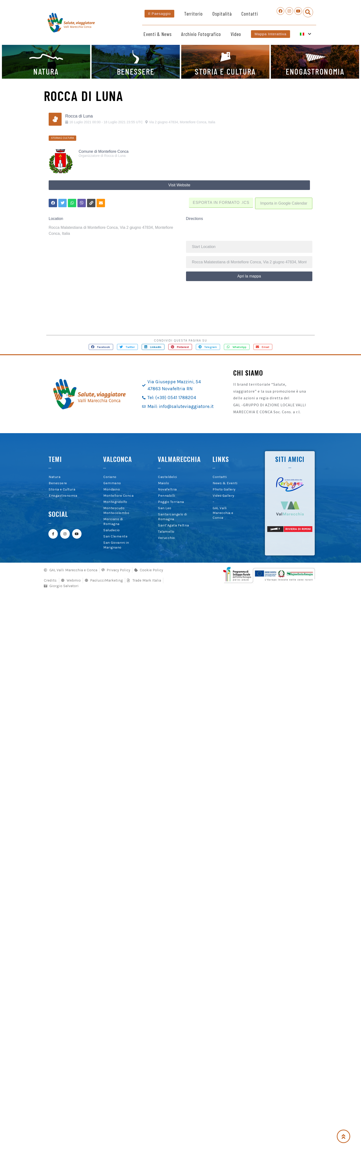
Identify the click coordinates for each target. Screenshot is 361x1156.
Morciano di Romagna (113, 521)
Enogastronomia (63, 495)
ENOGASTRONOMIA (315, 71)
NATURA (45, 71)
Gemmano (112, 483)
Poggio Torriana (171, 502)
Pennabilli (166, 495)
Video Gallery (223, 495)
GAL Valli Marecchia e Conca (223, 512)
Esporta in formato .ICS (220, 202)
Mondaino (111, 489)
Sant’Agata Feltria (173, 525)
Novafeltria (167, 489)
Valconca (117, 458)
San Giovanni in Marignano (116, 544)
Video (236, 34)
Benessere (58, 483)
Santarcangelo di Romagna (172, 516)
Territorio (193, 14)
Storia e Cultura (62, 489)
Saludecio (111, 530)
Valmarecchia (179, 458)
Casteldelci (167, 477)
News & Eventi (225, 483)
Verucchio (166, 538)
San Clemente (115, 536)
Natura (54, 477)
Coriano (109, 477)
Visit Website (179, 185)
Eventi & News (157, 34)
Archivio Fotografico (201, 34)
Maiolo (163, 483)
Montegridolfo (115, 502)
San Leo (164, 508)
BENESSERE (136, 71)
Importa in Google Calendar (283, 203)
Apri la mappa (249, 276)
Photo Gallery (224, 489)
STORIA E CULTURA (225, 71)
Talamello (166, 531)
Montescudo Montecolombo (116, 510)
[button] (308, 12)
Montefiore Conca (118, 495)
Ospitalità (222, 14)
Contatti (249, 14)
